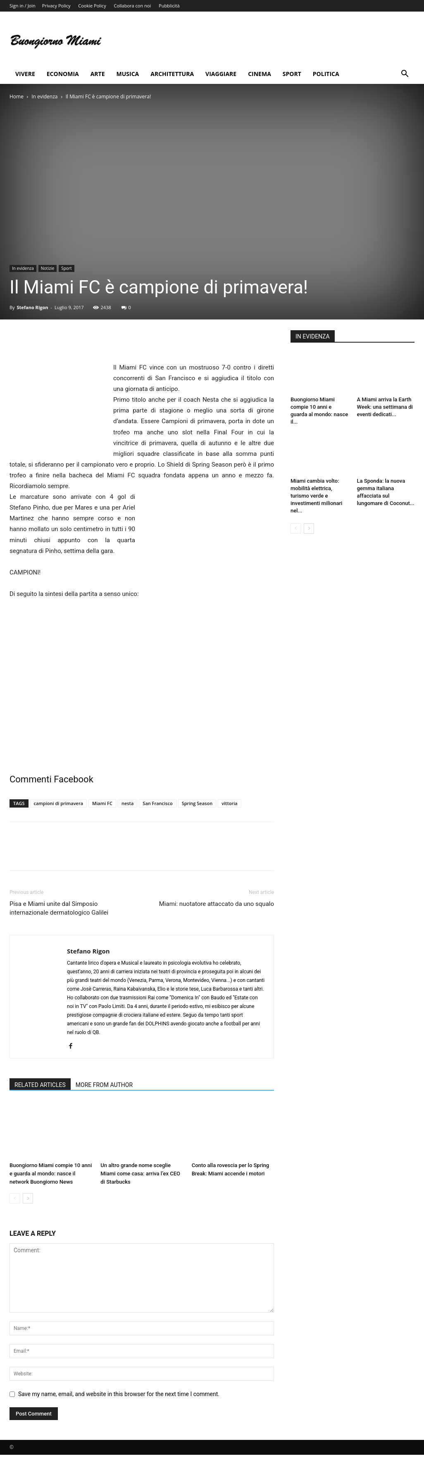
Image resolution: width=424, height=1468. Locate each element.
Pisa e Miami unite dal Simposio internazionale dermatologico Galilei (59, 908)
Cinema (259, 74)
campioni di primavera (58, 803)
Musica (128, 74)
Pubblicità (169, 5)
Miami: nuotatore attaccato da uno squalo (216, 904)
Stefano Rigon (32, 307)
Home (17, 96)
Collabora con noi (132, 5)
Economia (63, 74)
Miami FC (102, 803)
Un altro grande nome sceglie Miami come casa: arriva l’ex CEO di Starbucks (140, 1173)
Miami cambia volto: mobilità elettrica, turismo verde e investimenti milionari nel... (316, 496)
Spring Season (197, 803)
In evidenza (44, 96)
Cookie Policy (92, 5)
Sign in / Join (23, 5)
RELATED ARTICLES (40, 1085)
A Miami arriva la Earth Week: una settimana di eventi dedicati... (385, 406)
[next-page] (28, 1198)
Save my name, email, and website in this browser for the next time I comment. (118, 1394)
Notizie (47, 268)
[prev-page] (15, 1198)
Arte (98, 74)
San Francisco (157, 803)
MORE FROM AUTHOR (104, 1085)
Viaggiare (220, 74)
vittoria (230, 803)
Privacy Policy (56, 5)
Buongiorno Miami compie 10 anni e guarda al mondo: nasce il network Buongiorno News (51, 1173)
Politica (326, 74)
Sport (292, 74)
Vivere (25, 74)
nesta (127, 803)
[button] (404, 75)
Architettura (172, 74)
